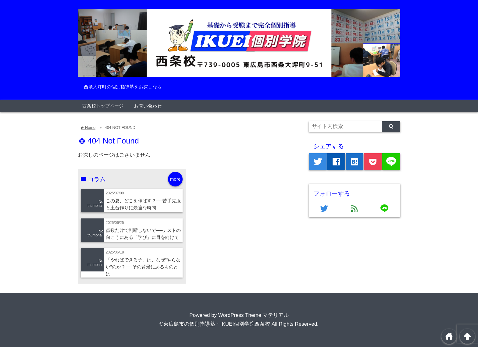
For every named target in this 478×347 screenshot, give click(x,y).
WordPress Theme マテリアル (253, 315)
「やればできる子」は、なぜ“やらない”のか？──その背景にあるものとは (143, 266)
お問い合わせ (148, 105)
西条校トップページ (102, 105)
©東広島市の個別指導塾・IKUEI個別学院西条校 (214, 324)
